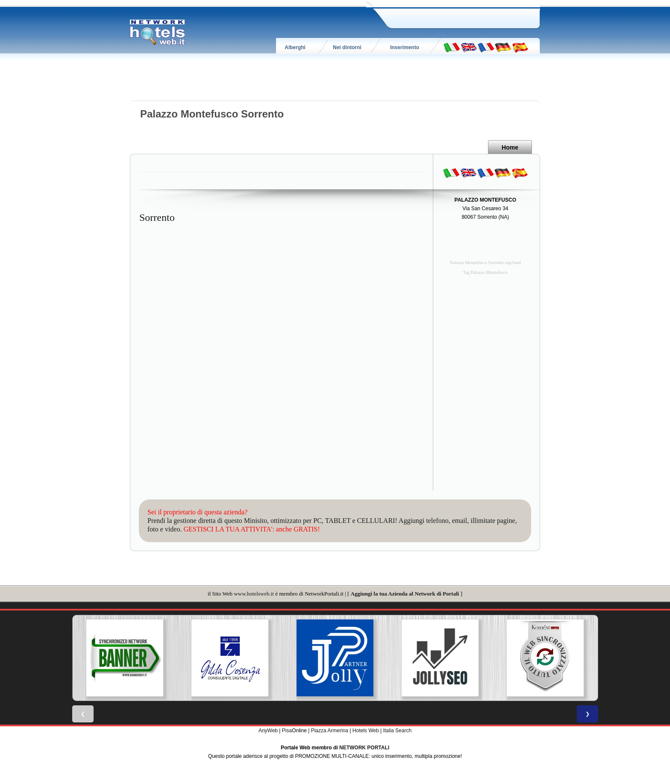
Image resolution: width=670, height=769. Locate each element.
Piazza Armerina (329, 731)
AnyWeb (268, 731)
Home (510, 147)
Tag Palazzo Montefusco (485, 272)
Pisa (287, 731)
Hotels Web (366, 731)
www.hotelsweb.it (254, 593)
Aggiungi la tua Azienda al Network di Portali (405, 593)
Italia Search (397, 731)
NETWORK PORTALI (364, 748)
